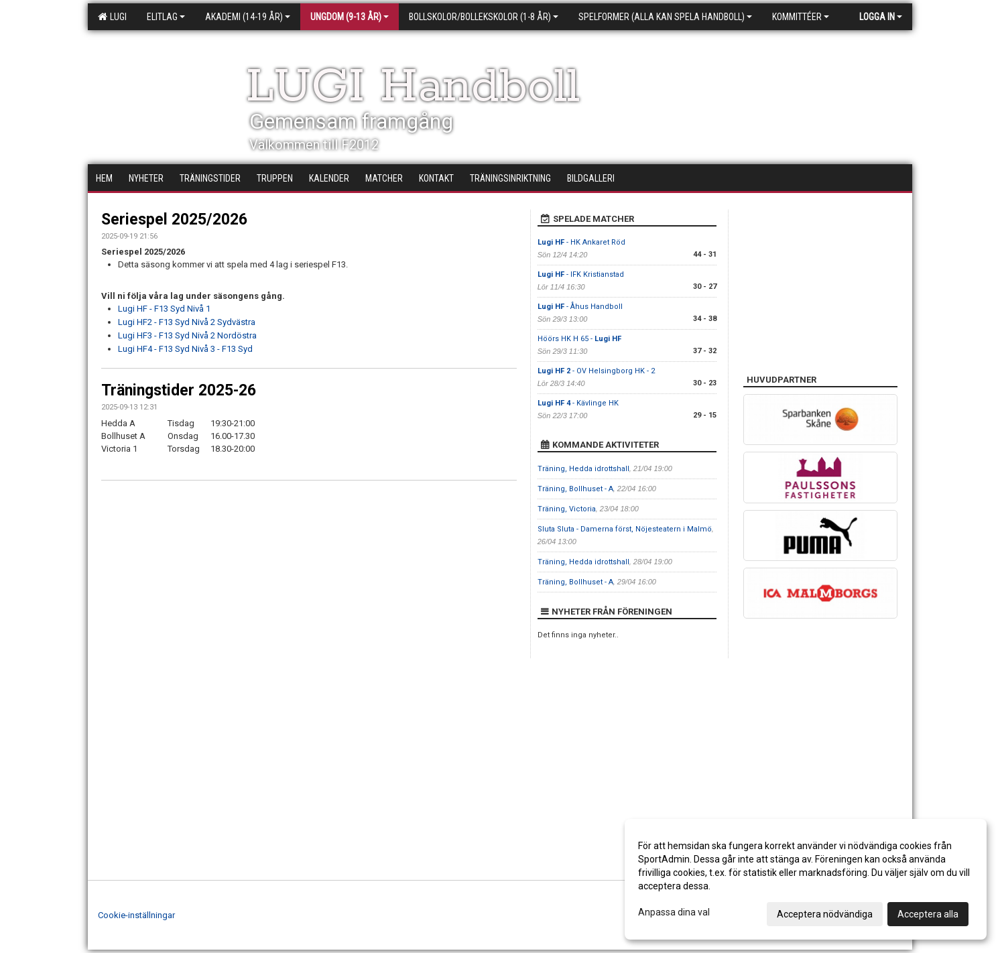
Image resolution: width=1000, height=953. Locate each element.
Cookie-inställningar (136, 915)
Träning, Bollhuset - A (575, 489)
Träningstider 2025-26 (178, 390)
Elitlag (166, 16)
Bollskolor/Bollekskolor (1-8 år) (483, 16)
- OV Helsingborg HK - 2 (596, 371)
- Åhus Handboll (580, 306)
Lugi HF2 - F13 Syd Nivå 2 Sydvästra (186, 322)
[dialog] (806, 879)
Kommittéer (800, 16)
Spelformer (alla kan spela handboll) (665, 16)
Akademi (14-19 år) (247, 16)
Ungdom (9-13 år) (349, 16)
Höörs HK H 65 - (579, 338)
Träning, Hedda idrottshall (583, 468)
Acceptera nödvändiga (825, 914)
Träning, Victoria (567, 509)
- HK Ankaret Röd (581, 242)
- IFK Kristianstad (581, 274)
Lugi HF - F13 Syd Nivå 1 (164, 309)
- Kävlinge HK (578, 403)
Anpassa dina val (674, 912)
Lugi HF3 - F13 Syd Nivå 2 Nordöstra (187, 335)
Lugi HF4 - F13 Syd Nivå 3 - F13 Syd (185, 349)
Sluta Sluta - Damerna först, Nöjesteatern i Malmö (625, 529)
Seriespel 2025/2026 (174, 219)
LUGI (112, 16)
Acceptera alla (927, 914)
